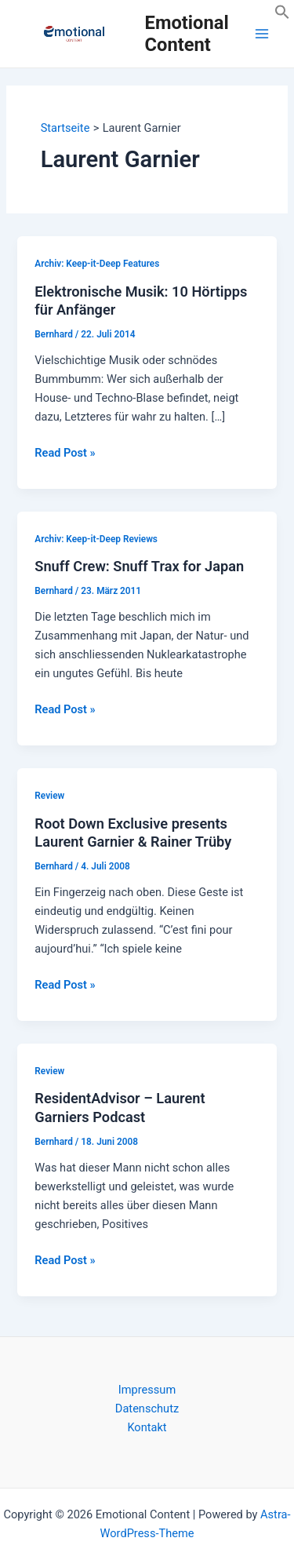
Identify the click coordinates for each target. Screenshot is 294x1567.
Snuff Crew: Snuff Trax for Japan (139, 566)
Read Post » (64, 452)
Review (49, 795)
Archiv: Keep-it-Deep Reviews (96, 539)
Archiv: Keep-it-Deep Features (96, 263)
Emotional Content (187, 34)
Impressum (147, 1390)
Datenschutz (147, 1408)
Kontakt (146, 1427)
